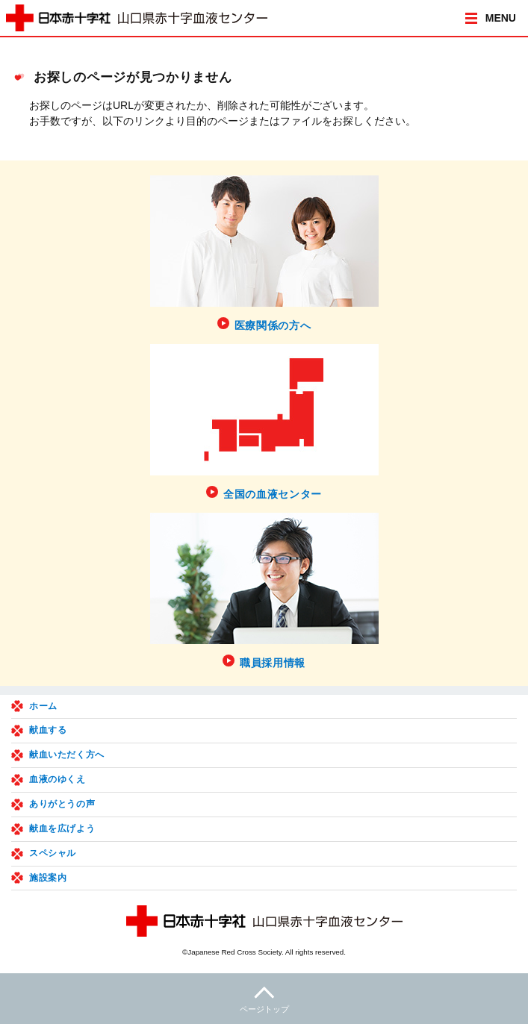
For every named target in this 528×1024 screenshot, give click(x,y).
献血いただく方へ (67, 754)
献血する (47, 730)
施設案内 (47, 877)
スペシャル (52, 853)
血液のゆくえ (57, 779)
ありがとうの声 (62, 804)
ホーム (43, 706)
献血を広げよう (62, 828)
